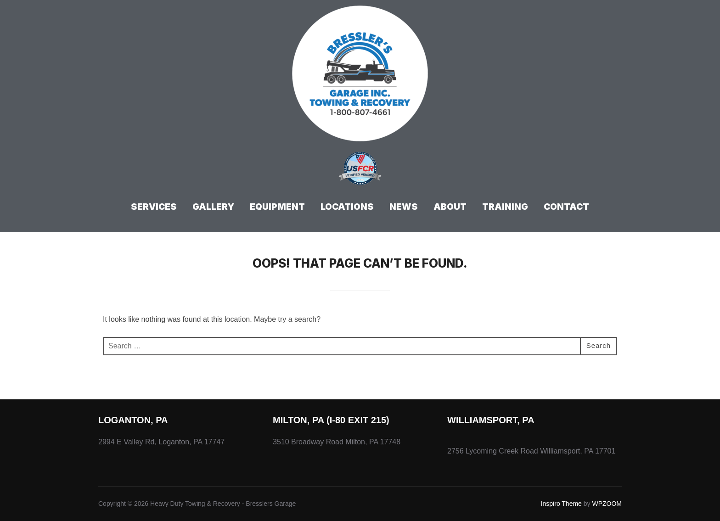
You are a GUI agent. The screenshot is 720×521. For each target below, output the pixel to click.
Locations (347, 207)
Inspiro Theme (561, 503)
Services (154, 207)
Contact (566, 207)
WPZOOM (607, 503)
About (450, 207)
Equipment (277, 207)
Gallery (213, 207)
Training (505, 207)
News (403, 207)
